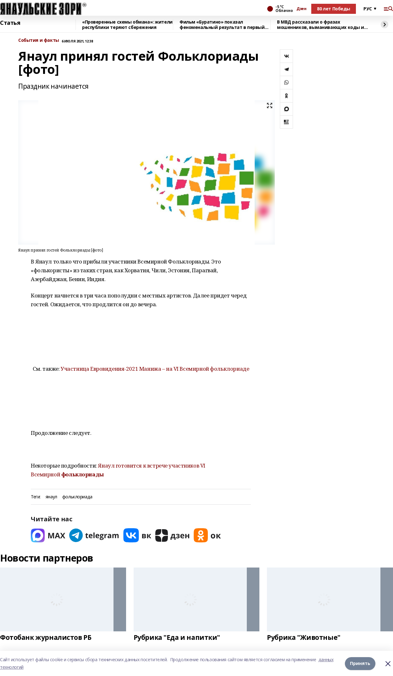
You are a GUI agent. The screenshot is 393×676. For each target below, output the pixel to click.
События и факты (38, 40)
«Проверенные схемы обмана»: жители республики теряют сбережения (127, 24)
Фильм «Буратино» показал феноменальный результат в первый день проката (222, 24)
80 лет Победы (333, 9)
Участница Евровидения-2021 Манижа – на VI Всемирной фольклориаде (155, 368)
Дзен (301, 9)
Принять (360, 663)
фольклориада (77, 497)
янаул (51, 497)
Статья (10, 22)
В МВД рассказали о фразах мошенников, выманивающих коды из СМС (322, 24)
